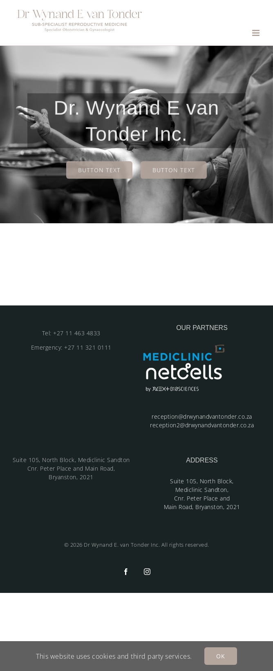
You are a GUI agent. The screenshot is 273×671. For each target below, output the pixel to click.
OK (220, 656)
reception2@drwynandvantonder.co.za (202, 425)
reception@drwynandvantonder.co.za (202, 416)
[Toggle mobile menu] (256, 33)
